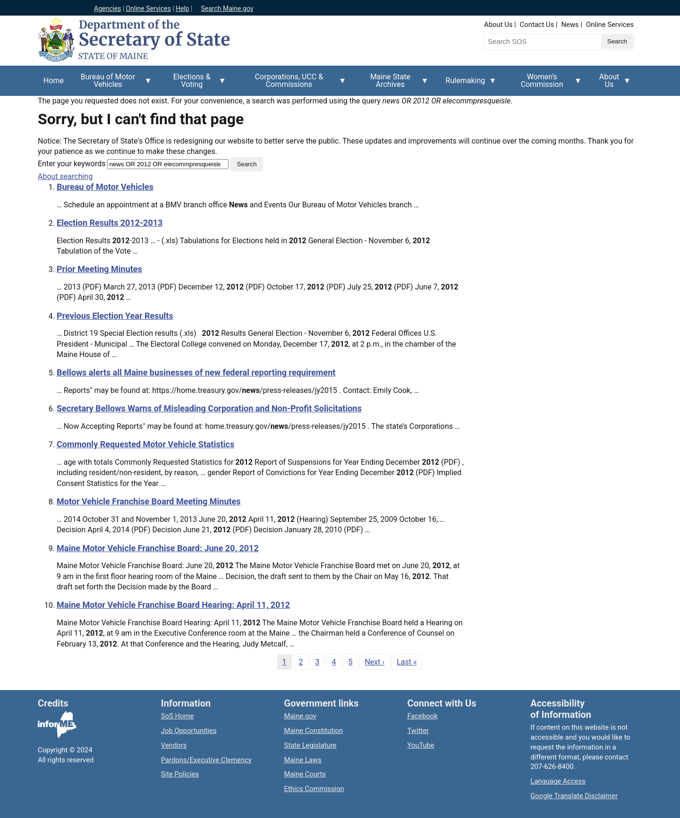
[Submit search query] (617, 41)
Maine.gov (300, 716)
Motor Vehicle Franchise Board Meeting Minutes (149, 501)
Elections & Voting (194, 84)
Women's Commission (545, 84)
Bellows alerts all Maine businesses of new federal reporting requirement (196, 372)
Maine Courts (305, 774)
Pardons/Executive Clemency (206, 760)
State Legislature (310, 745)
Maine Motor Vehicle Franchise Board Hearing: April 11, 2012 (173, 605)
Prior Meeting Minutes (99, 269)
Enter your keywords (71, 163)
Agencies (107, 8)
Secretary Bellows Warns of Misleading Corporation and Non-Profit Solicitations (209, 408)
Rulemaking (468, 86)
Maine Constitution (313, 730)
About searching (65, 176)
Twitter (418, 730)
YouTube (420, 745)
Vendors (174, 745)
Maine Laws (303, 760)
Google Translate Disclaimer (574, 796)
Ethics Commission (314, 788)
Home (53, 80)
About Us (498, 24)
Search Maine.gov (227, 8)
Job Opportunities (189, 730)
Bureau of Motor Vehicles (110, 84)
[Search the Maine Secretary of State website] (532, 41)
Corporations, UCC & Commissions (292, 84)
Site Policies (180, 774)
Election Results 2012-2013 (109, 223)
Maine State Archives (392, 84)
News (570, 24)
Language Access (558, 781)
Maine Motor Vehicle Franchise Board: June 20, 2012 (158, 548)
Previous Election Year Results (115, 316)
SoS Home (177, 716)
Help (182, 8)
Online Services (148, 8)
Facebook (422, 716)
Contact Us (537, 24)
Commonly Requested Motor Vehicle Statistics (145, 444)
